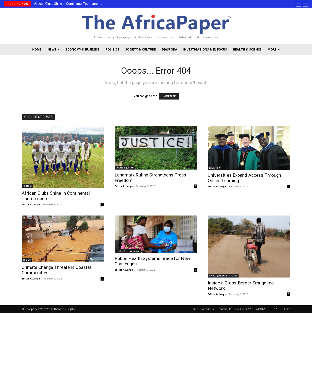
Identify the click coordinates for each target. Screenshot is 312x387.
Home (194, 309)
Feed (287, 309)
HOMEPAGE (169, 96)
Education (214, 167)
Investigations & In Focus (223, 275)
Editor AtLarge (31, 204)
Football (27, 185)
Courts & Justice (124, 167)
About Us (208, 309)
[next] (305, 4)
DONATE (275, 309)
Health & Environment (128, 251)
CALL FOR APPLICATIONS (250, 309)
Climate (27, 259)
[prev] (298, 4)
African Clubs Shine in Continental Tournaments (68, 4)
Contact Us (224, 309)
